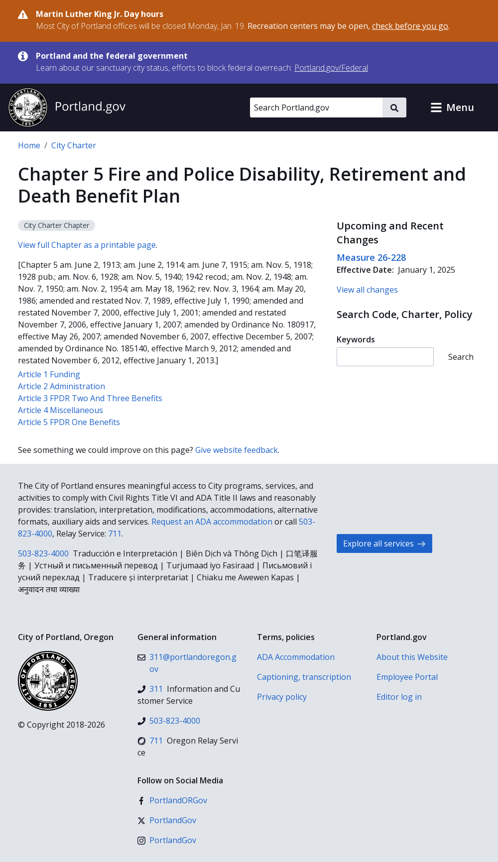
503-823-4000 (43, 553)
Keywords (356, 339)
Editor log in (399, 696)
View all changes (367, 289)
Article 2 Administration (61, 386)
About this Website (412, 656)
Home (29, 145)
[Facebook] (172, 800)
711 (115, 533)
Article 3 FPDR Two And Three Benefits (90, 398)
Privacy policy (282, 696)
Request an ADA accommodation (211, 521)
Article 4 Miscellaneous (60, 410)
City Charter (73, 145)
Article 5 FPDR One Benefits (69, 422)
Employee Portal (407, 676)
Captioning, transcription (304, 676)
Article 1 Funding (49, 374)
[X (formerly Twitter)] (166, 820)
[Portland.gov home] (66, 107)
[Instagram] (166, 840)
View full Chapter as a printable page (87, 244)
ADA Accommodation (296, 656)
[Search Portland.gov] (316, 107)
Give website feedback (236, 449)
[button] (452, 107)
